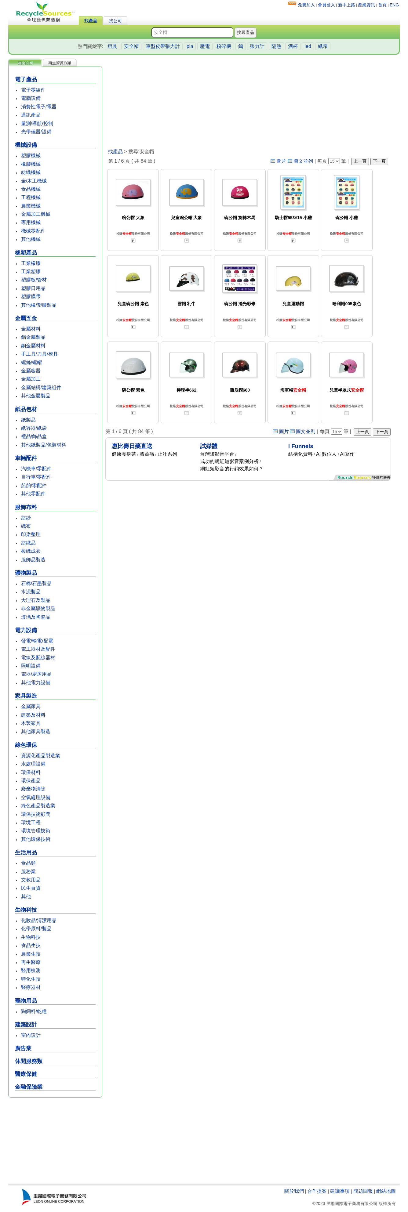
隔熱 (276, 46)
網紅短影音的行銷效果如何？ (232, 468)
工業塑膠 (31, 271)
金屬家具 (31, 706)
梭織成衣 (31, 551)
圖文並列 (303, 161)
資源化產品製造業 (40, 755)
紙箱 (323, 46)
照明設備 (31, 665)
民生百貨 (31, 888)
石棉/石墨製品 (36, 583)
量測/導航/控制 (37, 123)
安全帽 (131, 46)
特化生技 (31, 979)
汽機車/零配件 (36, 468)
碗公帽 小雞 (346, 217)
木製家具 (31, 723)
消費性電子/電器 (38, 106)
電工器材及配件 (38, 649)
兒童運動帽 (293, 303)
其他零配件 (33, 493)
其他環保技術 (35, 839)
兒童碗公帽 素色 (133, 303)
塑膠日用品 (33, 288)
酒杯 (293, 46)
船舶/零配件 (34, 485)
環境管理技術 (35, 830)
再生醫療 (31, 962)
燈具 (112, 46)
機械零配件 (33, 230)
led (307, 46)
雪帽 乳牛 (186, 303)
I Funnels (300, 446)
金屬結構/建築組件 (41, 387)
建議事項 (340, 1191)
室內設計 (31, 1035)
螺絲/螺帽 (31, 362)
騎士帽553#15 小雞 (293, 217)
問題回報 (363, 1191)
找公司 (115, 20)
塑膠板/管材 (34, 279)
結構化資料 (300, 454)
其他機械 (31, 239)
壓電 (205, 46)
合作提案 (317, 1191)
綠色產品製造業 (38, 805)
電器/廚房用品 (36, 674)
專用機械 (31, 222)
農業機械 (31, 205)
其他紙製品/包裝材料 (43, 444)
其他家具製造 (35, 731)
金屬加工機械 (35, 214)
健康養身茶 (124, 454)
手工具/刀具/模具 (39, 353)
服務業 (28, 871)
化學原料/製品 (36, 928)
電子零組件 (33, 89)
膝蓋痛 (147, 454)
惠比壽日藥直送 (132, 446)
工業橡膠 (31, 263)
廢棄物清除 (33, 788)
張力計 (257, 46)
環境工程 (31, 822)
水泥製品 (31, 591)
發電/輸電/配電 (37, 640)
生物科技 (31, 937)
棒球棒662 (186, 390)
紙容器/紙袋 (34, 428)
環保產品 (31, 780)
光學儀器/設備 (36, 131)
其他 (26, 896)
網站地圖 (386, 1191)
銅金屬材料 (33, 345)
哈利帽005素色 (346, 303)
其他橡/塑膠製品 (38, 305)
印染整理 (31, 534)
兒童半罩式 (347, 390)
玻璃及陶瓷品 (35, 617)
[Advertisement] (55, 1141)
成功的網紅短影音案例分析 (229, 461)
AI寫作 (347, 454)
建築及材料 (33, 715)
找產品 (90, 20)
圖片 (281, 161)
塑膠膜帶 (31, 296)
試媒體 (208, 446)
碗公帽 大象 (133, 217)
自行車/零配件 (36, 476)
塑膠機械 (31, 155)
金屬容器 (31, 370)
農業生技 (31, 954)
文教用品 (31, 879)
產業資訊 (366, 4)
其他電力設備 (35, 682)
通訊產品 (31, 115)
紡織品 (28, 542)
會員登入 (326, 4)
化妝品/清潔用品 (38, 920)
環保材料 (31, 772)
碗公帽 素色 (133, 390)
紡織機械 (31, 172)
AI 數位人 (326, 454)
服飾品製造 (33, 559)
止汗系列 (167, 454)
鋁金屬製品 (33, 337)
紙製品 (28, 419)
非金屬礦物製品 (38, 608)
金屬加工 (31, 379)
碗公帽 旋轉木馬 (239, 217)
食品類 (28, 863)
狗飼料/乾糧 (34, 1011)
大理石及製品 (35, 600)
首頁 (382, 4)
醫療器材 (31, 987)
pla (190, 46)
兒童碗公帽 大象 (186, 217)
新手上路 (346, 4)
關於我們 (294, 1191)
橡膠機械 (31, 164)
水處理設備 (33, 763)
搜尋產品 (245, 32)
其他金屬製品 (35, 395)
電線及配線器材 (38, 657)
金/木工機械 (34, 180)
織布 (26, 526)
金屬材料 (31, 328)
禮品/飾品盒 (34, 436)
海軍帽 (293, 390)
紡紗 (26, 517)
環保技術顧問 (35, 814)
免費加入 (306, 4)
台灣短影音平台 (217, 454)
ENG (394, 4)
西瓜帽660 (240, 390)
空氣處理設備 (35, 797)
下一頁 (379, 161)
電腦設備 (31, 98)
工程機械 (31, 197)
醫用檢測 (31, 970)
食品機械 (31, 189)
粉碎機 (224, 46)
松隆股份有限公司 (133, 233)
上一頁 (360, 161)
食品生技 (31, 945)
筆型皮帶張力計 (163, 46)
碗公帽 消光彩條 (239, 303)
